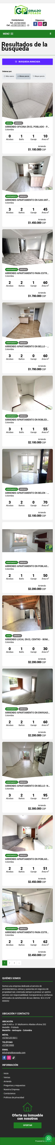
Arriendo (7, 1081)
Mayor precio (38, 76)
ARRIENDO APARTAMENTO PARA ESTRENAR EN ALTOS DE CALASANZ (27, 932)
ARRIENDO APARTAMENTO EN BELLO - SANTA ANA (27, 346)
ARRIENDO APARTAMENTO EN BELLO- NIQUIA (27, 786)
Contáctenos (9, 1093)
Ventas (7, 1077)
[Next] (19, 963)
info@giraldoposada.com (13, 1052)
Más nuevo (9, 76)
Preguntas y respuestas (14, 1085)
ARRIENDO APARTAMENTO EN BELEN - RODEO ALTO (27, 493)
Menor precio (23, 76)
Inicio (6, 1073)
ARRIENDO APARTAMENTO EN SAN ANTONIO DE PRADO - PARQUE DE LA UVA (27, 200)
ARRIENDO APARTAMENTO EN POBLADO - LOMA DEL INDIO (27, 566)
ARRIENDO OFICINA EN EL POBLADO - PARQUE (27, 127)
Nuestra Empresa (12, 1089)
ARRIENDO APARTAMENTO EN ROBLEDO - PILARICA (27, 420)
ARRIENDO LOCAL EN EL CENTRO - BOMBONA (27, 639)
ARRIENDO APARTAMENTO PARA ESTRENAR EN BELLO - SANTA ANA (27, 273)
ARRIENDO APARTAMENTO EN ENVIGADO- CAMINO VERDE (27, 713)
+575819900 (20, 23)
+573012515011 (18, 25)
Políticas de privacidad (14, 1097)
